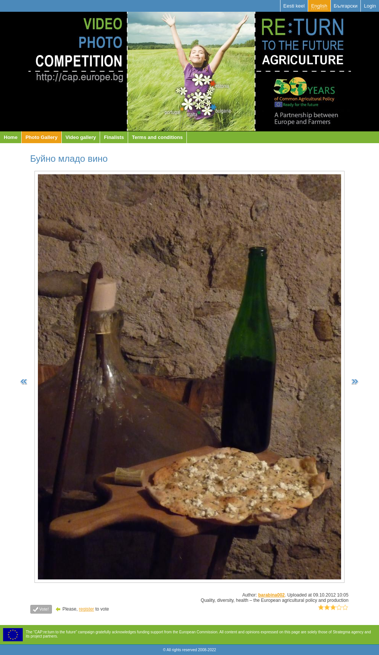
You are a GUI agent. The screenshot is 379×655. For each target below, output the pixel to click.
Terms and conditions (157, 137)
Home (10, 137)
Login (370, 6)
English (319, 6)
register (86, 609)
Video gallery (81, 137)
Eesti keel (294, 6)
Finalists (114, 137)
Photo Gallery (41, 137)
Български (346, 6)
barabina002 (271, 595)
